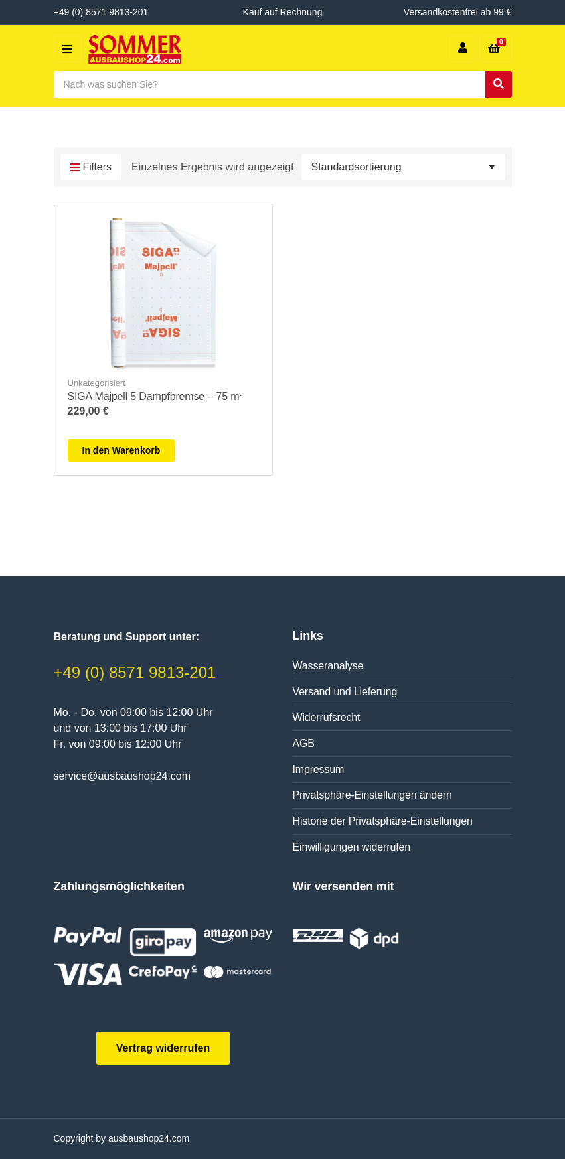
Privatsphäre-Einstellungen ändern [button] (372, 795)
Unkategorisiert (96, 383)
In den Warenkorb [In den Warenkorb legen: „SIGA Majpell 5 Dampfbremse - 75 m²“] (121, 450)
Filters (91, 168)
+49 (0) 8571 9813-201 (135, 672)
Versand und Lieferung (345, 691)
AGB (304, 743)
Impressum (319, 769)
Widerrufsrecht (327, 717)
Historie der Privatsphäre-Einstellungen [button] (383, 821)
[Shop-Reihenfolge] (403, 167)
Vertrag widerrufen (163, 1048)
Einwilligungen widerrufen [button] (351, 846)
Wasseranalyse (328, 665)
